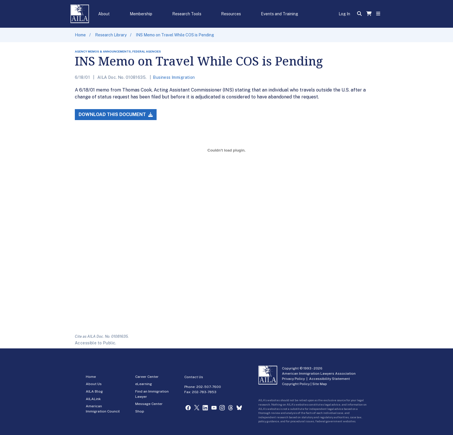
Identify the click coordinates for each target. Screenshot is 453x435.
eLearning (143, 384)
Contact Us (193, 377)
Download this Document (116, 114)
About (104, 14)
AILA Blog (94, 391)
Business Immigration (174, 77)
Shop (139, 411)
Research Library (111, 35)
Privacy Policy (293, 379)
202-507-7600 (208, 387)
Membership (141, 14)
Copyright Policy (296, 384)
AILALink (93, 399)
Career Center (147, 377)
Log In (344, 14)
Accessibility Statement (329, 379)
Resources (231, 14)
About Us (94, 384)
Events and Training (279, 14)
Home (80, 35)
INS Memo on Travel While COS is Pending (175, 35)
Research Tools (186, 14)
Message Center (149, 404)
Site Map (319, 384)
